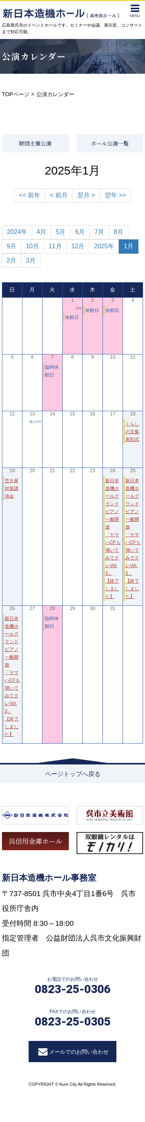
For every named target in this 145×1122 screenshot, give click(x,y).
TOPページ (15, 94)
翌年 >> (115, 195)
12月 (78, 246)
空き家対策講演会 (12, 488)
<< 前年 (29, 195)
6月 (80, 232)
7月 (99, 232)
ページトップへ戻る (73, 774)
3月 (31, 260)
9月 (11, 246)
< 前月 (59, 195)
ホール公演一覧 (110, 143)
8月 (118, 232)
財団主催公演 (35, 143)
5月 (61, 232)
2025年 (104, 246)
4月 (41, 232)
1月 (128, 246)
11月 (55, 246)
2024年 (17, 232)
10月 (32, 246)
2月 (11, 260)
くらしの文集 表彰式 (132, 431)
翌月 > (86, 195)
